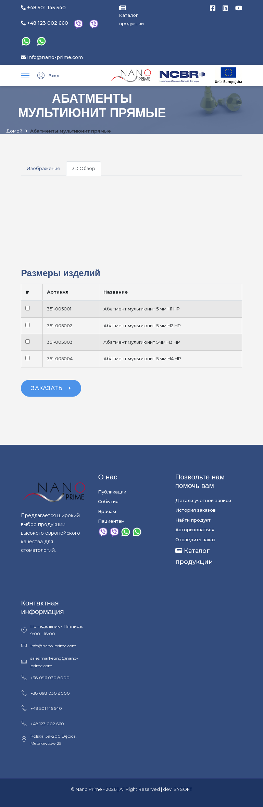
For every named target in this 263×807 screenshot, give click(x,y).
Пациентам (111, 521)
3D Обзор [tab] (83, 168)
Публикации (112, 492)
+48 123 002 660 (44, 23)
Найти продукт (193, 520)
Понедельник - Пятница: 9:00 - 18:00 (52, 630)
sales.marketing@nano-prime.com (49, 662)
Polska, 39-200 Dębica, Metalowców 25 (49, 740)
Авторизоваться (194, 529)
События (108, 501)
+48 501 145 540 (43, 7)
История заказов (195, 510)
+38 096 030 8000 (45, 678)
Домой (14, 131)
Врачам (107, 511)
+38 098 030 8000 (45, 693)
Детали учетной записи (203, 500)
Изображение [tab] (43, 168)
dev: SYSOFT (177, 789)
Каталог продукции (131, 15)
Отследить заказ (195, 539)
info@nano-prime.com (52, 57)
